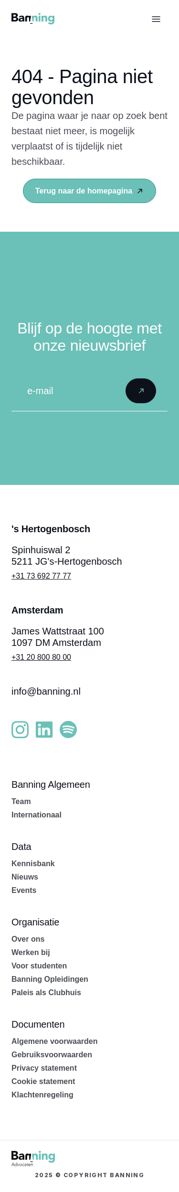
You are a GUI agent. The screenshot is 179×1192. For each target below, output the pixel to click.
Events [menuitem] (23, 890)
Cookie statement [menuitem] (43, 1081)
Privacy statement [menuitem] (44, 1068)
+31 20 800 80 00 (41, 657)
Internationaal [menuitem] (36, 815)
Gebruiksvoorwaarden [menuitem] (51, 1055)
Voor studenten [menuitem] (39, 966)
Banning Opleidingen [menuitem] (49, 979)
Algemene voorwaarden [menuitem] (54, 1041)
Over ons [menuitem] (27, 939)
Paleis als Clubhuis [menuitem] (46, 992)
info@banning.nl (46, 691)
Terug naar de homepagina (89, 191)
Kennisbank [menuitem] (33, 863)
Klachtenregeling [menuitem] (42, 1095)
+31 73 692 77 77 (41, 576)
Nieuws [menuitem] (24, 877)
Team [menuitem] (21, 801)
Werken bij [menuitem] (30, 952)
